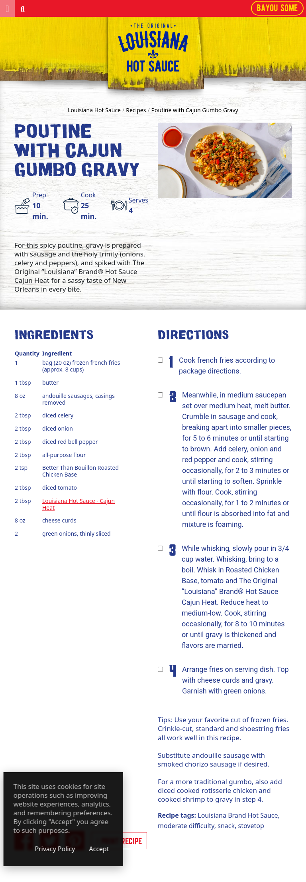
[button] (7, 8)
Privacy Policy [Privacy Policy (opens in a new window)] (107, 848)
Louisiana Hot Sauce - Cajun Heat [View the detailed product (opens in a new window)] (78, 504)
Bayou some (277, 8)
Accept (151, 848)
